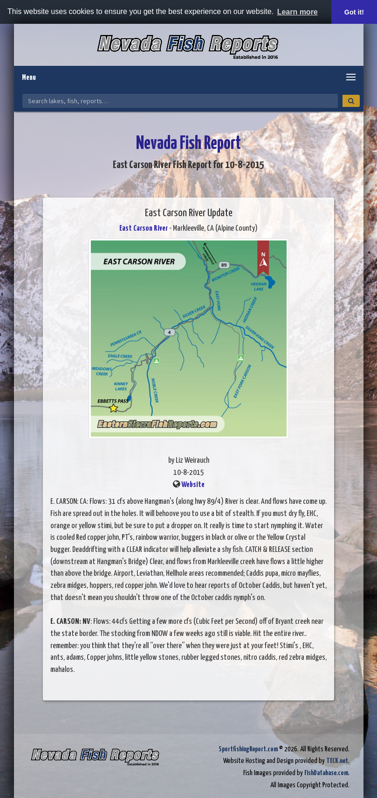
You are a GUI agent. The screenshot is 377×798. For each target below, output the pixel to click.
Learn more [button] (297, 12)
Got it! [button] (354, 12)
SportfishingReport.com (248, 749)
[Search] (351, 101)
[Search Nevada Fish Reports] (180, 101)
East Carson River (143, 229)
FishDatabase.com (326, 773)
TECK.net (337, 760)
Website (193, 485)
